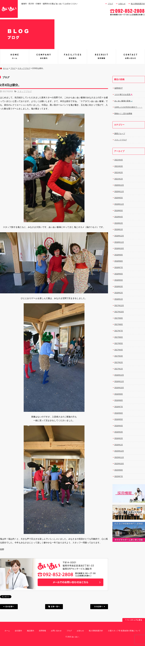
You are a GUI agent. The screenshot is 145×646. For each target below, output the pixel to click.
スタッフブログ (24, 68)
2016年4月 (118, 426)
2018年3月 (118, 286)
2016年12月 (119, 375)
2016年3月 (118, 432)
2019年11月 (119, 204)
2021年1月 (118, 179)
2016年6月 (118, 413)
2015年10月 (119, 464)
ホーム (5, 68)
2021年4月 (118, 160)
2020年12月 (119, 185)
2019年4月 (118, 217)
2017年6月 (118, 337)
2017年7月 (118, 331)
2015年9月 (118, 470)
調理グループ (119, 134)
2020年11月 (119, 192)
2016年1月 (118, 445)
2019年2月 (118, 223)
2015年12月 (119, 451)
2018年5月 (118, 280)
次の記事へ (99, 606)
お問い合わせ (130, 56)
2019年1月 (118, 229)
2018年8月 (118, 261)
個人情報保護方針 (138, 4)
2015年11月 (119, 457)
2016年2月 (118, 438)
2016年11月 (119, 381)
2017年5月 (118, 343)
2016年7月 (118, 407)
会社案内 (43, 56)
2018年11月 (119, 242)
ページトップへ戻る (133, 620)
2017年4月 (118, 350)
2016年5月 (118, 419)
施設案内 (72, 56)
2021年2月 (118, 172)
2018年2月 (118, 293)
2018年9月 (118, 255)
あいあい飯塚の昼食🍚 (123, 101)
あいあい (14, 56)
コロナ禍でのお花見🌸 (123, 94)
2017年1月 (118, 369)
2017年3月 (118, 356)
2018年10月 (119, 248)
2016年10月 (119, 388)
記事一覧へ (54, 606)
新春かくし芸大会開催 (123, 113)
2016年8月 (118, 400)
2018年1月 (118, 299)
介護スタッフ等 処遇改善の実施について (124, 631)
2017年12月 (119, 305)
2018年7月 (118, 267)
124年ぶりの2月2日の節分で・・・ (128, 107)
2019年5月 (118, 211)
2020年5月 (118, 198)
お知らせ (121, 4)
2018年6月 (118, 274)
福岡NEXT (118, 88)
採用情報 (101, 56)
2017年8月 (118, 324)
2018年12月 (119, 236)
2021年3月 (118, 166)
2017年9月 (118, 318)
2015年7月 (118, 476)
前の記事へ (9, 606)
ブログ (110, 4)
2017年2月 (118, 362)
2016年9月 (118, 394)
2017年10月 (119, 312)
